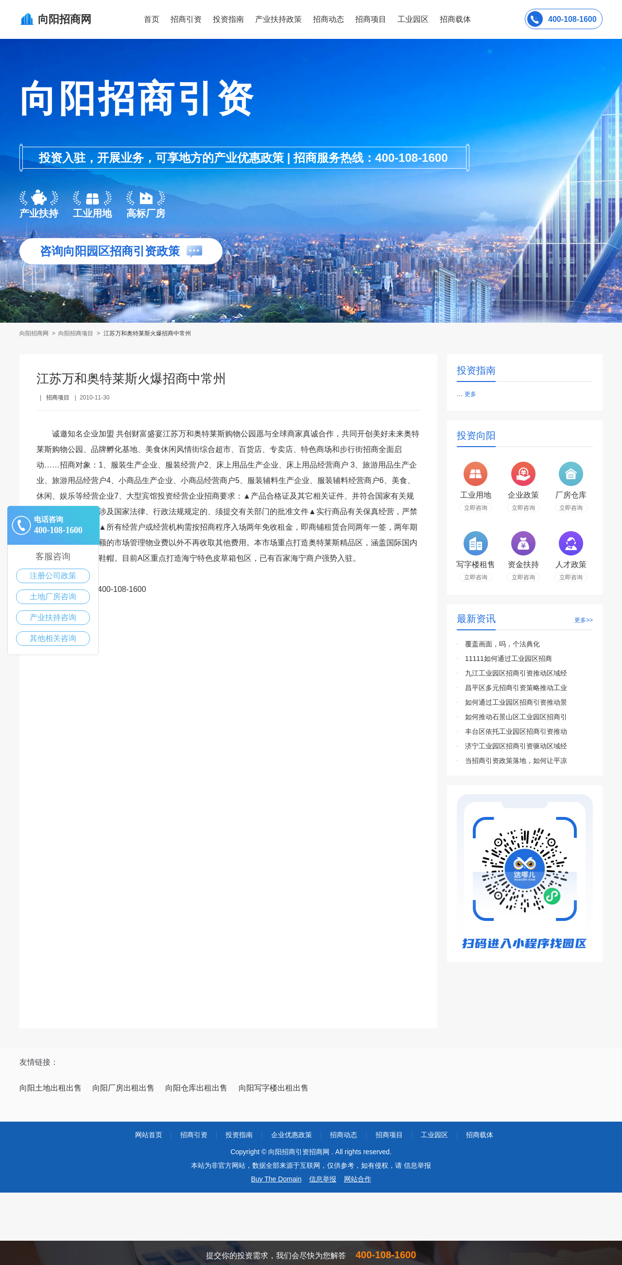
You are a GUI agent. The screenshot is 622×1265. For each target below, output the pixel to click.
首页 (151, 19)
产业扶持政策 (278, 19)
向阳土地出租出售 (50, 1088)
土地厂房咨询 (53, 596)
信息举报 (322, 1179)
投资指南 (228, 19)
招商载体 (479, 1135)
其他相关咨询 (53, 638)
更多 (470, 394)
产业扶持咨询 (53, 617)
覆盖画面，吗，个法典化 (502, 644)
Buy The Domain (276, 1179)
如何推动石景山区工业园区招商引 (516, 717)
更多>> (583, 620)
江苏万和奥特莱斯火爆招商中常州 (147, 333)
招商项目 (370, 19)
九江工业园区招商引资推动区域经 (516, 673)
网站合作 (357, 1179)
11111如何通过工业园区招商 (508, 658)
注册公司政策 (53, 576)
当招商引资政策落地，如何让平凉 (516, 760)
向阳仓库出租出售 (196, 1088)
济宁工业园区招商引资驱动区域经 (516, 746)
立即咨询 (475, 507)
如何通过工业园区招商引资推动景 (516, 702)
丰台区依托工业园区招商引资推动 (516, 731)
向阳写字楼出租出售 (274, 1088)
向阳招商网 (34, 333)
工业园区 (413, 19)
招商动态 (328, 19)
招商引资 (186, 19)
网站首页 (148, 1135)
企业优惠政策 (291, 1135)
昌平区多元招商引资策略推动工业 (516, 688)
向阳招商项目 (75, 333)
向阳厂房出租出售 (123, 1088)
